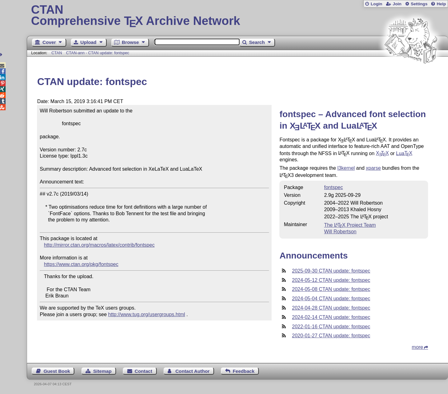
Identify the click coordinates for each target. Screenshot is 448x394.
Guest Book (57, 371)
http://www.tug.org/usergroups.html (146, 314)
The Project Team (350, 225)
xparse (373, 168)
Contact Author (192, 371)
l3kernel (346, 168)
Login (376, 4)
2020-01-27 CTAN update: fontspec (331, 335)
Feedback (243, 371)
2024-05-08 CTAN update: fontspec (331, 289)
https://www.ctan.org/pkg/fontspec (81, 264)
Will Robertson (340, 231)
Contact (143, 371)
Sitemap (102, 371)
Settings (419, 4)
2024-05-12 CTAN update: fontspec (331, 280)
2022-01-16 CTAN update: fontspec (331, 326)
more (417, 347)
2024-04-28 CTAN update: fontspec (331, 308)
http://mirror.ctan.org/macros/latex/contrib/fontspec (99, 245)
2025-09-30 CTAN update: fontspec (331, 270)
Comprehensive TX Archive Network (237, 15)
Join (397, 4)
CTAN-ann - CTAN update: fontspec (97, 52)
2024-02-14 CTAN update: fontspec (331, 317)
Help (441, 4)
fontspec (333, 187)
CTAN (56, 52)
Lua (404, 153)
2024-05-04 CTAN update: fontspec (331, 298)
